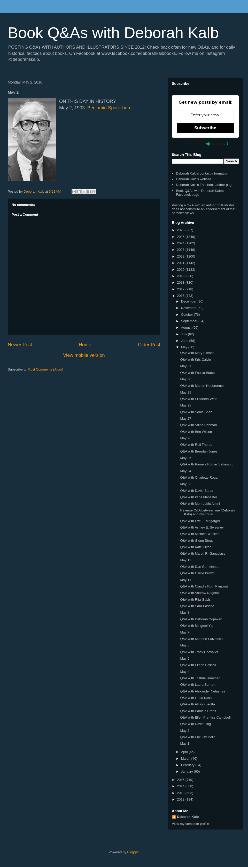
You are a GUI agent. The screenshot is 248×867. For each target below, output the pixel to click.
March (186, 758)
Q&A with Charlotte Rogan (199, 477)
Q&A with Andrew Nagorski (200, 593)
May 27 (185, 418)
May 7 (184, 632)
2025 (181, 237)
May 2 (184, 731)
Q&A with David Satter (196, 491)
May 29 (185, 392)
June (185, 341)
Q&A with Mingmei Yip (196, 626)
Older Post (149, 344)
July (184, 334)
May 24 (185, 471)
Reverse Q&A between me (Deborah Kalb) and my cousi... (207, 512)
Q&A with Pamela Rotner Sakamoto (206, 464)
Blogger (132, 852)
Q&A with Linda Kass (195, 698)
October (187, 314)
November (189, 308)
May (184, 347)
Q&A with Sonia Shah (196, 412)
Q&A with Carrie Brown (197, 573)
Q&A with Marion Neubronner (202, 386)
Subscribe (205, 127)
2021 (181, 263)
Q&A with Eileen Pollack (198, 665)
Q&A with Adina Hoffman (198, 425)
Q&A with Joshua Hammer (199, 678)
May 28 (185, 405)
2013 (181, 793)
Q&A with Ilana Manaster (198, 497)
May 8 (184, 612)
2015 (181, 780)
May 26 (185, 438)
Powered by (205, 143)
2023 (181, 250)
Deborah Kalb (188, 817)
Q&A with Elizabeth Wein (198, 399)
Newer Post (20, 344)
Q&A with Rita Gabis (195, 599)
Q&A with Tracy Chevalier (199, 652)
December (189, 301)
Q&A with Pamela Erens (198, 711)
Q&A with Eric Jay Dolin (197, 737)
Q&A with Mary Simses (197, 353)
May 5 (184, 658)
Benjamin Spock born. (110, 107)
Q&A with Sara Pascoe (197, 606)
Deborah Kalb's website (193, 179)
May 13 (185, 560)
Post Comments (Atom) (45, 369)
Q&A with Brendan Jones (199, 451)
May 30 (185, 379)
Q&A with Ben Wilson (196, 432)
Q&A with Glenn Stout (196, 540)
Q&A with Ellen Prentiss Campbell (205, 717)
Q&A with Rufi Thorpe (196, 445)
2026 (181, 230)
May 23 (185, 484)
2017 (181, 289)
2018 (181, 282)
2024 (181, 243)
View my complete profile (190, 824)
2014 (181, 786)
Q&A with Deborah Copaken (201, 619)
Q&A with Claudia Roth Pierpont (204, 586)
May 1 (184, 743)
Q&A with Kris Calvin (195, 359)
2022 (181, 256)
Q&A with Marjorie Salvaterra (201, 639)
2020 (181, 270)
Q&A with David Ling (195, 724)
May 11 (185, 580)
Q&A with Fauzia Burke (197, 373)
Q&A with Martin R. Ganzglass (202, 553)
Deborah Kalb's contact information (202, 173)
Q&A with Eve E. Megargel (200, 521)
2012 (181, 799)
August (186, 327)
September (189, 321)
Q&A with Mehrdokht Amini (200, 504)
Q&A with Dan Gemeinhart (199, 567)
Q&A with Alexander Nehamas (202, 691)
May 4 (184, 672)
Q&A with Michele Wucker (199, 534)
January (187, 771)
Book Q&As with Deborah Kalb (113, 32)
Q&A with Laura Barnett (197, 685)
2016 (181, 296)
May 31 (185, 366)
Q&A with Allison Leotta (197, 704)
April (185, 752)
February (188, 765)
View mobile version (84, 355)
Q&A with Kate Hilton (195, 547)
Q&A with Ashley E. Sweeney (201, 527)
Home (85, 344)
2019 (181, 276)
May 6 (184, 645)
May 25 (185, 458)
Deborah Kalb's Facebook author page (204, 185)
